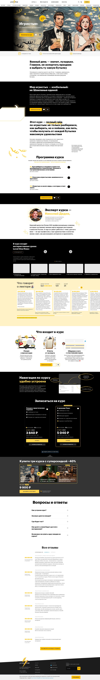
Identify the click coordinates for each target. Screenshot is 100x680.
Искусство (43, 5)
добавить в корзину (29, 491)
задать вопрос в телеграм (50, 451)
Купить (37, 440)
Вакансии (37, 672)
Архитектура (58, 5)
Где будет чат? (50, 521)
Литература (88, 5)
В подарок (44, 2)
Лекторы (64, 2)
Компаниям (54, 2)
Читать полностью (21, 306)
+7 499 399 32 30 (23, 672)
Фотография (51, 5)
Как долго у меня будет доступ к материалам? (50, 528)
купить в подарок (37, 444)
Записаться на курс (26, 34)
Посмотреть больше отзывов (50, 648)
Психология (96, 5)
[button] (81, 287)
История (3, 5)
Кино (65, 5)
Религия (82, 5)
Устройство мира (16, 5)
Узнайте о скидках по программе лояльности (34, 437)
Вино (69, 5)
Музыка (37, 5)
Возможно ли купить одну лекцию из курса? (50, 535)
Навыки (31, 5)
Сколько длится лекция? (50, 516)
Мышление (25, 5)
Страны (8, 5)
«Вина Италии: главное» (75, 313)
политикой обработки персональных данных (42, 678)
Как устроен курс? (50, 510)
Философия (75, 5)
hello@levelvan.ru (24, 668)
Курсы (33, 2)
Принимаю (76, 677)
